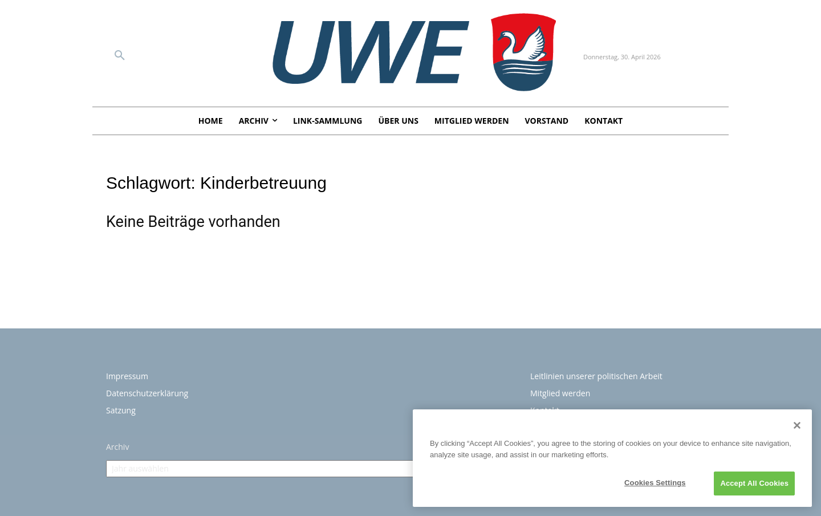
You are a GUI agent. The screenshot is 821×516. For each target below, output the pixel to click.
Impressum (127, 376)
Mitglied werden (560, 393)
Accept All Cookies (754, 483)
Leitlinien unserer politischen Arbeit (596, 376)
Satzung (121, 410)
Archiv (117, 446)
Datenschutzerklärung (147, 393)
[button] (119, 56)
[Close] (797, 425)
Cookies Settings (655, 482)
